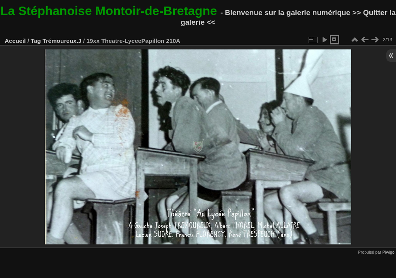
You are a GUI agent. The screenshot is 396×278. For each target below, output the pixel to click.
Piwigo (388, 252)
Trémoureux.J (62, 40)
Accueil (15, 40)
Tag (36, 40)
